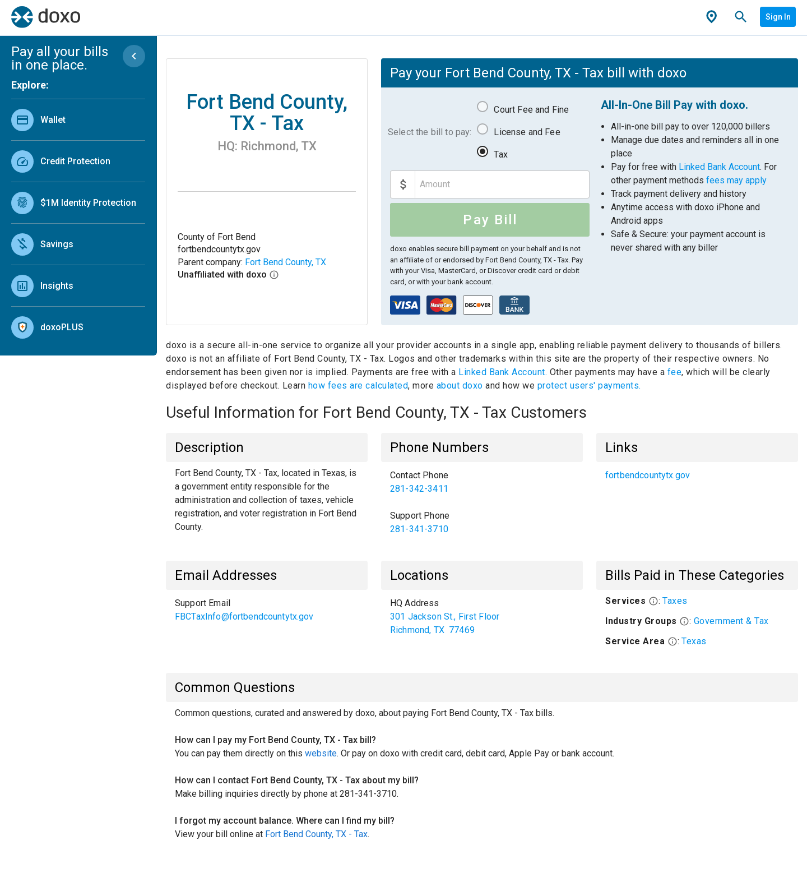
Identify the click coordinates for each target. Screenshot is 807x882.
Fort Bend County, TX (285, 262)
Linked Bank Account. (504, 372)
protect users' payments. (589, 385)
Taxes (675, 600)
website (321, 753)
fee (674, 372)
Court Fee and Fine (531, 109)
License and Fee (527, 132)
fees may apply (736, 180)
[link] (78, 119)
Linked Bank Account (719, 166)
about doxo (459, 385)
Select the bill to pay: (429, 132)
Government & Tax (731, 621)
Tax (500, 154)
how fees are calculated (358, 385)
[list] (78, 221)
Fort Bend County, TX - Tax (316, 834)
